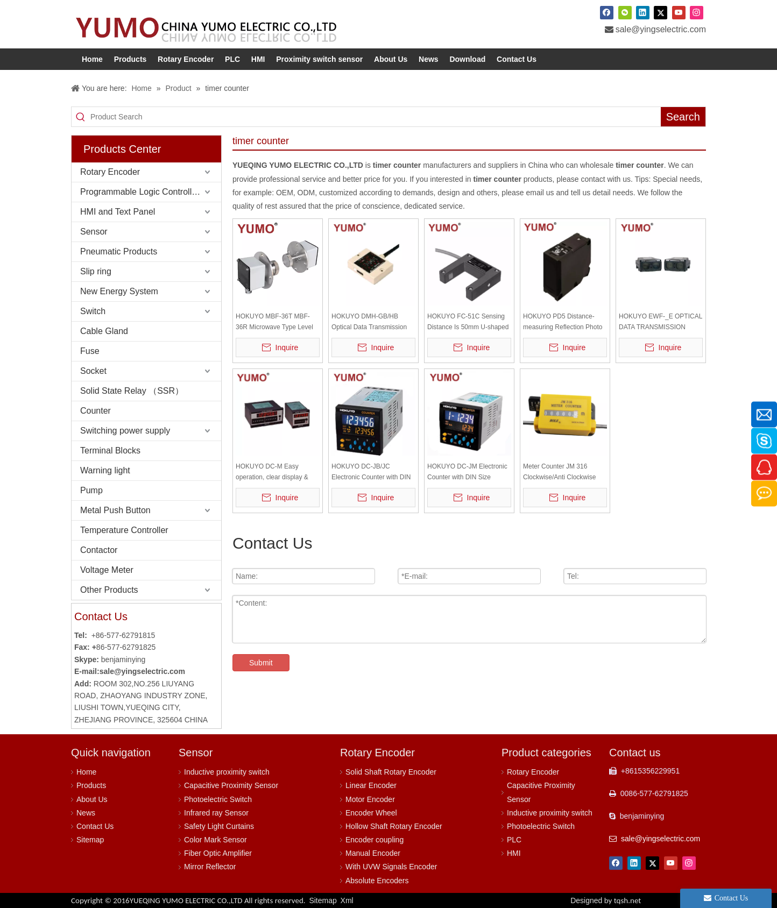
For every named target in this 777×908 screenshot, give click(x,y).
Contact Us (95, 826)
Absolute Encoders (377, 880)
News (85, 812)
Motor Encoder (370, 799)
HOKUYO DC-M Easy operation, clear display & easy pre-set (272, 473)
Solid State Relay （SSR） (131, 390)
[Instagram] (696, 12)
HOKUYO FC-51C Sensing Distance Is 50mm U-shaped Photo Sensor (467, 322)
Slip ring (95, 271)
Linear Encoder (371, 785)
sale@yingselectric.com (661, 29)
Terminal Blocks (110, 450)
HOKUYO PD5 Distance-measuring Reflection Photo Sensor (562, 322)
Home (86, 772)
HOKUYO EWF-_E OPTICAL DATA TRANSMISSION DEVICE (660, 322)
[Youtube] (679, 12)
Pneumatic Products (118, 251)
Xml (347, 900)
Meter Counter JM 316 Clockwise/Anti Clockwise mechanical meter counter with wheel (560, 473)
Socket (93, 370)
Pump (91, 490)
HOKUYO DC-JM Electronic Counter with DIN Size (467, 472)
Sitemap (90, 839)
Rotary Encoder (110, 171)
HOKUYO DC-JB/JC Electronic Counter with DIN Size (371, 473)
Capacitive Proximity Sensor (231, 785)
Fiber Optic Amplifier (218, 853)
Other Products (109, 589)
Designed (605, 900)
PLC (514, 839)
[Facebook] (606, 12)
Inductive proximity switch (227, 772)
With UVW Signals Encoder (391, 866)
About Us (92, 799)
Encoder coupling (374, 839)
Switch (92, 311)
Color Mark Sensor (215, 839)
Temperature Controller (124, 530)
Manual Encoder (372, 853)
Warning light (105, 470)
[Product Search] (375, 116)
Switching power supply (125, 430)
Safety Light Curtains (219, 826)
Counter (95, 410)
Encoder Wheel (371, 812)
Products (91, 785)
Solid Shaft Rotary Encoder (390, 772)
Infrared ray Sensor (216, 812)
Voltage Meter (106, 569)
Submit (261, 662)
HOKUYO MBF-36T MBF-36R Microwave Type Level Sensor (274, 322)
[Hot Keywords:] (683, 116)
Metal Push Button (115, 510)
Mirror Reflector (210, 866)
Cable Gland (104, 331)
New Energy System (119, 291)
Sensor (94, 231)
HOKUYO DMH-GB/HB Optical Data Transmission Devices (369, 322)
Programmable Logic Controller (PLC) (150, 191)
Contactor (98, 550)
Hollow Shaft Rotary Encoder (393, 826)
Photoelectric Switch (218, 799)
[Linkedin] (642, 12)
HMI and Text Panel (117, 211)
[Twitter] (660, 12)
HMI (514, 853)
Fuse (90, 351)
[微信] (625, 12)
